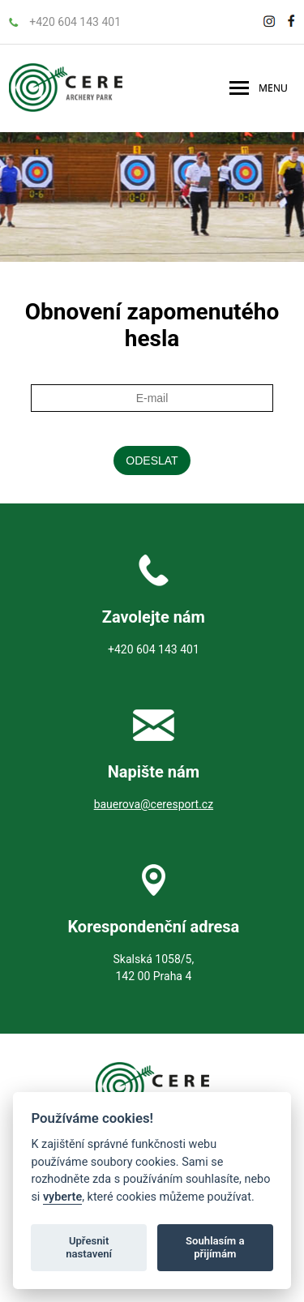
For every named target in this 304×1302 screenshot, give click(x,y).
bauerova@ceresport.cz (153, 804)
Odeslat (152, 460)
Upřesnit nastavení (89, 1247)
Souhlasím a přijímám (215, 1247)
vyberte (62, 1197)
